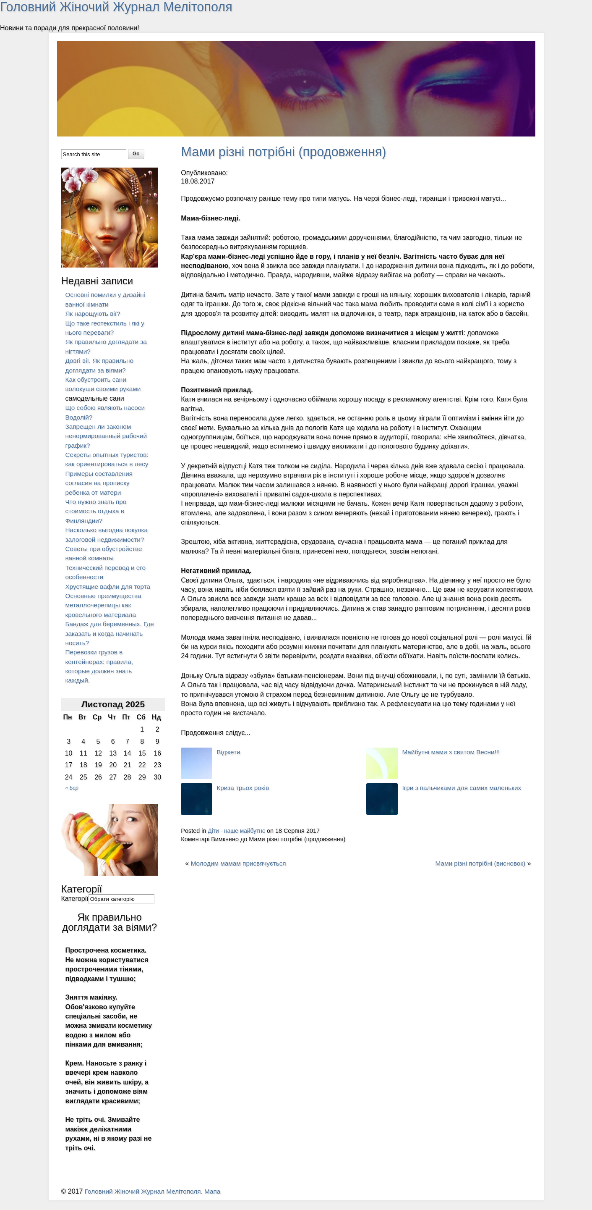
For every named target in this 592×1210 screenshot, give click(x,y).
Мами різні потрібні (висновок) (478, 863)
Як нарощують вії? (94, 313)
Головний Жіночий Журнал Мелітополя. (147, 1200)
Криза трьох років (243, 787)
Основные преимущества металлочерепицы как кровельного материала (105, 614)
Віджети (228, 752)
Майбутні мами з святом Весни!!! (453, 752)
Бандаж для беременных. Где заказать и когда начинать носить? (105, 643)
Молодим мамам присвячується (240, 863)
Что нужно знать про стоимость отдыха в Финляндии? (97, 511)
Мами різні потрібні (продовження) (288, 151)
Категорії (75, 907)
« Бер (71, 798)
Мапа (218, 1200)
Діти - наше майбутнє (238, 830)
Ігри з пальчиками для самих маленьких (464, 787)
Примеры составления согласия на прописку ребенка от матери (100, 483)
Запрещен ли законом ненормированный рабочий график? (108, 436)
